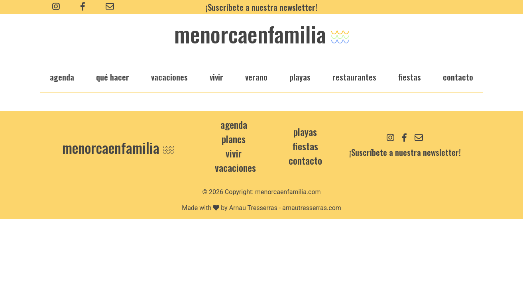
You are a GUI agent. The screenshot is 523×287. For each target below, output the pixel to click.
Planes (234, 139)
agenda (62, 77)
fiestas (409, 77)
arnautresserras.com (311, 208)
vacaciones (169, 77)
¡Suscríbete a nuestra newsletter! (261, 7)
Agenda (233, 124)
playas (300, 77)
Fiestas (305, 146)
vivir (216, 77)
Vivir (234, 153)
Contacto (458, 77)
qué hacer (112, 77)
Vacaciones (235, 167)
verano (256, 77)
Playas (305, 131)
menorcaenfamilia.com (288, 192)
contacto (305, 160)
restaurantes (354, 77)
